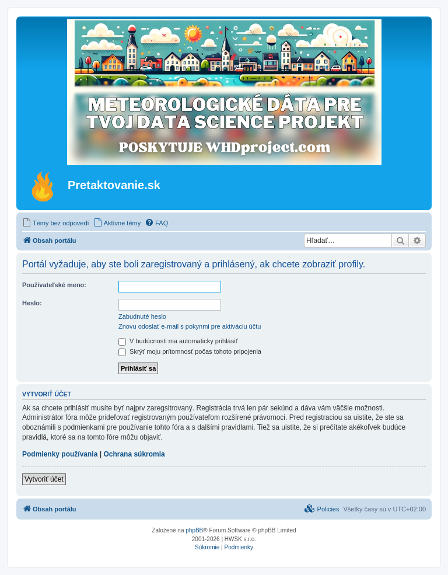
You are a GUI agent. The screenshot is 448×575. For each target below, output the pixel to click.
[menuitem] (55, 223)
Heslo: (32, 302)
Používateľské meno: (54, 284)
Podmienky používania (59, 454)
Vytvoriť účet (44, 479)
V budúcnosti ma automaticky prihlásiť (178, 340)
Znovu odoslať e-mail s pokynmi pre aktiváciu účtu (189, 326)
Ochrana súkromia (133, 454)
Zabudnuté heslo (142, 316)
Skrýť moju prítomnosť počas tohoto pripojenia (189, 351)
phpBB (194, 530)
